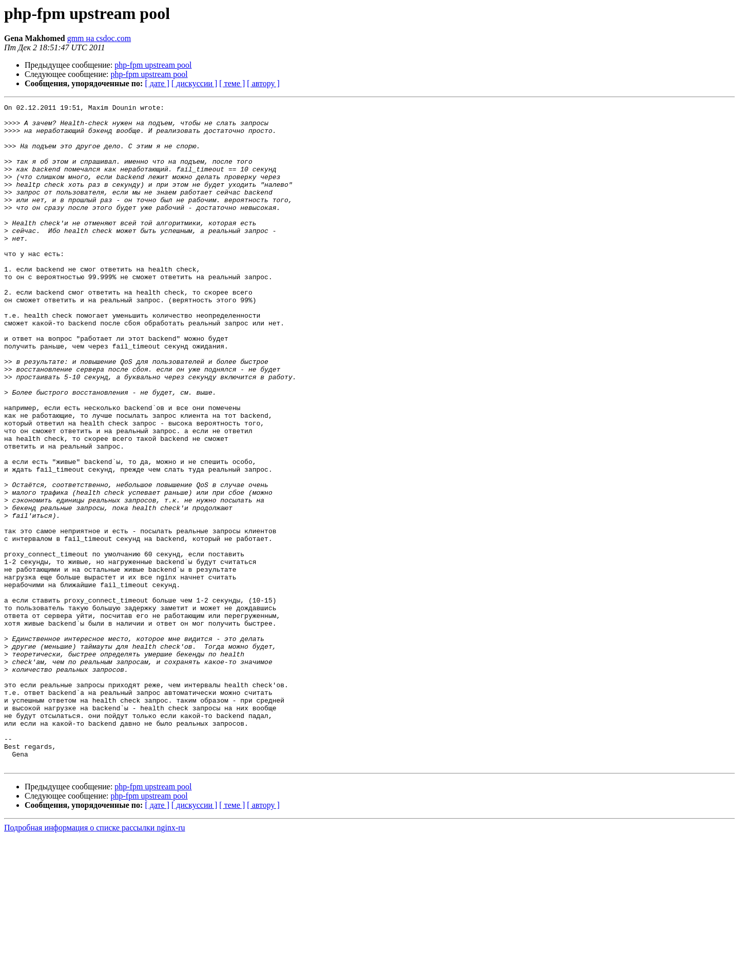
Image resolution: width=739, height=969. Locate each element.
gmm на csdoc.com (99, 38)
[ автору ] (263, 83)
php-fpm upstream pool (152, 65)
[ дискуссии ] (194, 83)
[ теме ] (232, 83)
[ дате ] (157, 83)
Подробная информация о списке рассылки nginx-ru (94, 960)
